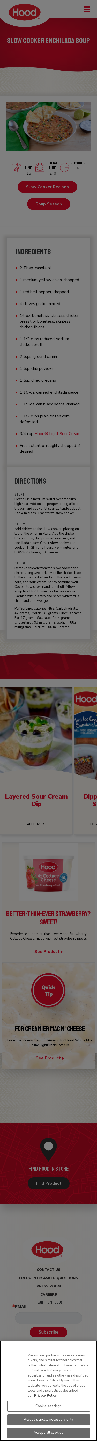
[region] (48, 1391)
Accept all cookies (48, 1432)
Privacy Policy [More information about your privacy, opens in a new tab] (45, 1395)
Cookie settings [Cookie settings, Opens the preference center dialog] (48, 1406)
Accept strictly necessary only (48, 1419)
